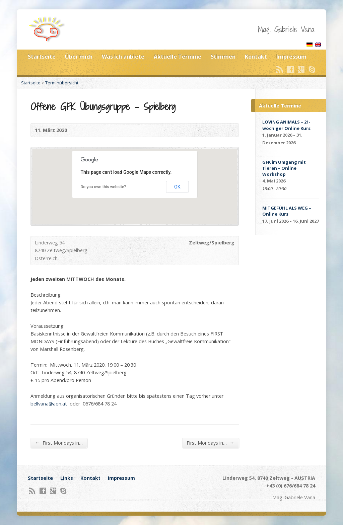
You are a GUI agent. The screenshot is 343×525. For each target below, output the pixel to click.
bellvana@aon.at (48, 403)
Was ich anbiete (123, 56)
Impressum (291, 56)
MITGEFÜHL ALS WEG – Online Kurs (286, 211)
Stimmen (223, 56)
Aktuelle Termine (177, 56)
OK (177, 187)
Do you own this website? (103, 186)
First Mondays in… (58, 442)
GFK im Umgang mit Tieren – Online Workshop (284, 168)
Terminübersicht (61, 83)
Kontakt (256, 56)
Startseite (42, 56)
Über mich (78, 56)
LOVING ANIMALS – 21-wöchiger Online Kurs (286, 125)
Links (66, 478)
